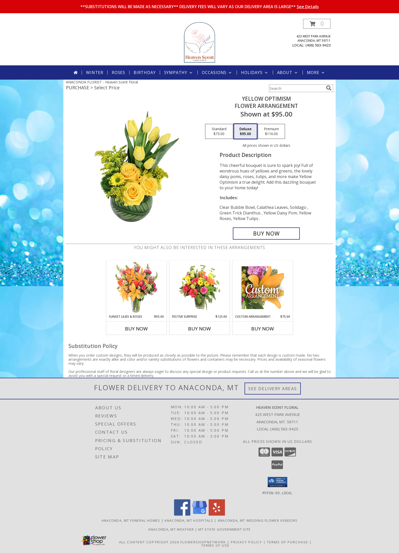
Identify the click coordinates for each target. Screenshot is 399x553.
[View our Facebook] (182, 514)
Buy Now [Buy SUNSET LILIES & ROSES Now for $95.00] (136, 328)
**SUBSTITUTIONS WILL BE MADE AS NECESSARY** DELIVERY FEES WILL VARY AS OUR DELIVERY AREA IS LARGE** (199, 6)
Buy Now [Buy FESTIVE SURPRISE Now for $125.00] (199, 328)
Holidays (254, 72)
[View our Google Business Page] (199, 514)
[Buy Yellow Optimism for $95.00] (266, 233)
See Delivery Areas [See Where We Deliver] (272, 388)
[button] (317, 24)
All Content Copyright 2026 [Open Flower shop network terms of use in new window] (149, 542)
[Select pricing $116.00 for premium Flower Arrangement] (271, 131)
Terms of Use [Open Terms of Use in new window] (215, 545)
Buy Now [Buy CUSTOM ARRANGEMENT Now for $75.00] (262, 328)
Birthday (144, 72)
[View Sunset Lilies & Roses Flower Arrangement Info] (136, 287)
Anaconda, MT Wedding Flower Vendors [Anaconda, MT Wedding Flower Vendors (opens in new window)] (258, 520)
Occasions (217, 72)
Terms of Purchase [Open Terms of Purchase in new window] (287, 542)
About (287, 72)
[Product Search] (296, 88)
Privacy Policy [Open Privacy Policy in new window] (246, 542)
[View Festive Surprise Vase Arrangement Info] (199, 287)
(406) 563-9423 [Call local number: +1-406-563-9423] (318, 45)
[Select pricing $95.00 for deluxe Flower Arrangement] (245, 131)
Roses (118, 72)
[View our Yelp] (217, 514)
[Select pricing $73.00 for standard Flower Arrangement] (219, 131)
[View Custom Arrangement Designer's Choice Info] (262, 287)
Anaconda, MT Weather (171, 529)
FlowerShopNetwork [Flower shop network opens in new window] (203, 542)
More (316, 72)
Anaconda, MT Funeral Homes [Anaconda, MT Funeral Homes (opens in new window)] (131, 520)
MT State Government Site (224, 529)
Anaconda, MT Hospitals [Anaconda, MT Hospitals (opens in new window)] (188, 520)
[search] (329, 88)
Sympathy (178, 72)
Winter (94, 72)
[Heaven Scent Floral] (199, 42)
